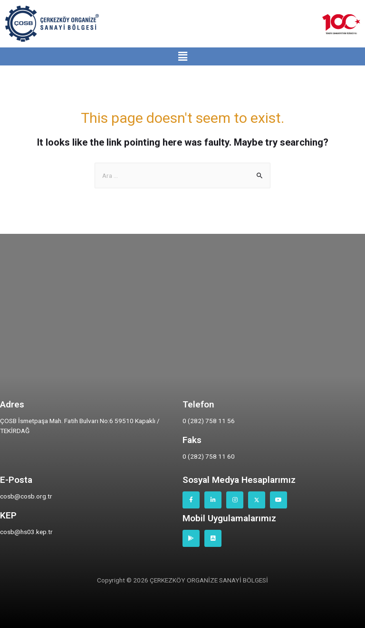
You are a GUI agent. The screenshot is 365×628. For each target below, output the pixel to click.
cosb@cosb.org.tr (26, 496)
